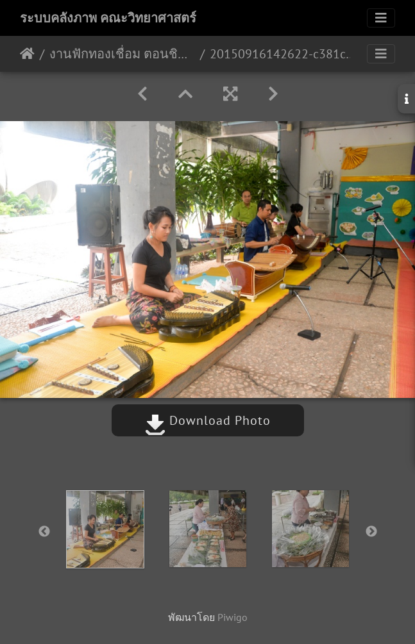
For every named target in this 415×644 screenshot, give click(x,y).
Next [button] (371, 531)
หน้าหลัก (27, 53)
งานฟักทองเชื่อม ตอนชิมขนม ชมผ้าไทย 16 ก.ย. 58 (122, 53)
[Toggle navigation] (381, 18)
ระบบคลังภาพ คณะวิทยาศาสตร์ (108, 18)
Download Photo (208, 420)
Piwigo (232, 617)
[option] (105, 529)
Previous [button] (44, 531)
